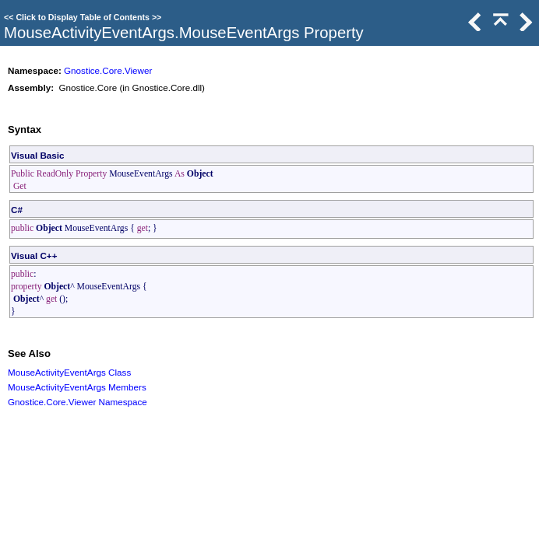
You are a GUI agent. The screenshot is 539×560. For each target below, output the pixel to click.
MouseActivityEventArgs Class (69, 372)
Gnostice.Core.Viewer (108, 70)
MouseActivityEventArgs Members (77, 387)
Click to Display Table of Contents (83, 17)
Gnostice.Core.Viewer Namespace (77, 402)
